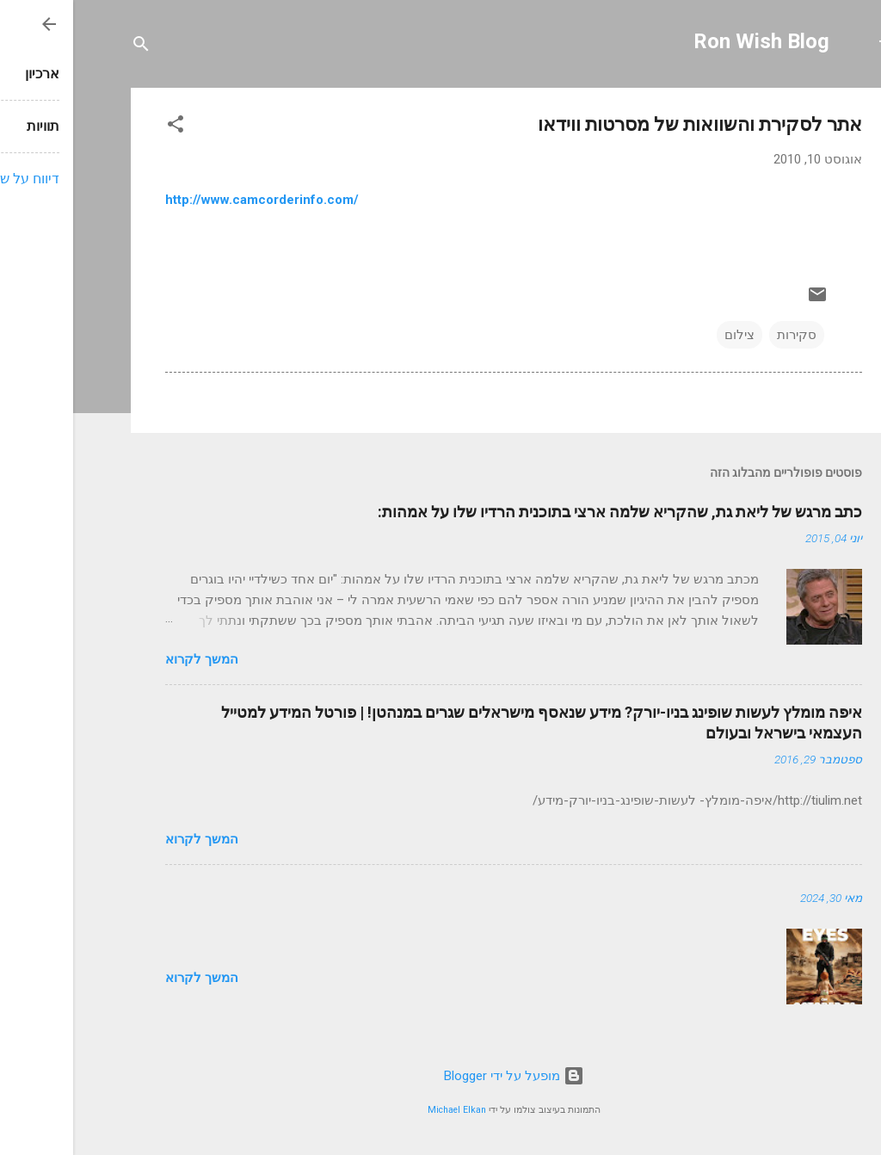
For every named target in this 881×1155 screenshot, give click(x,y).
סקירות (723, 335)
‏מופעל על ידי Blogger (441, 1076)
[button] (102, 127)
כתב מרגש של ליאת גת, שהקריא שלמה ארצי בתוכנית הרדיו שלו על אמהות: (547, 512)
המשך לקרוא (128, 659)
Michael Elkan (383, 1109)
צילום (666, 335)
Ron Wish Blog (688, 41)
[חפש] (68, 47)
